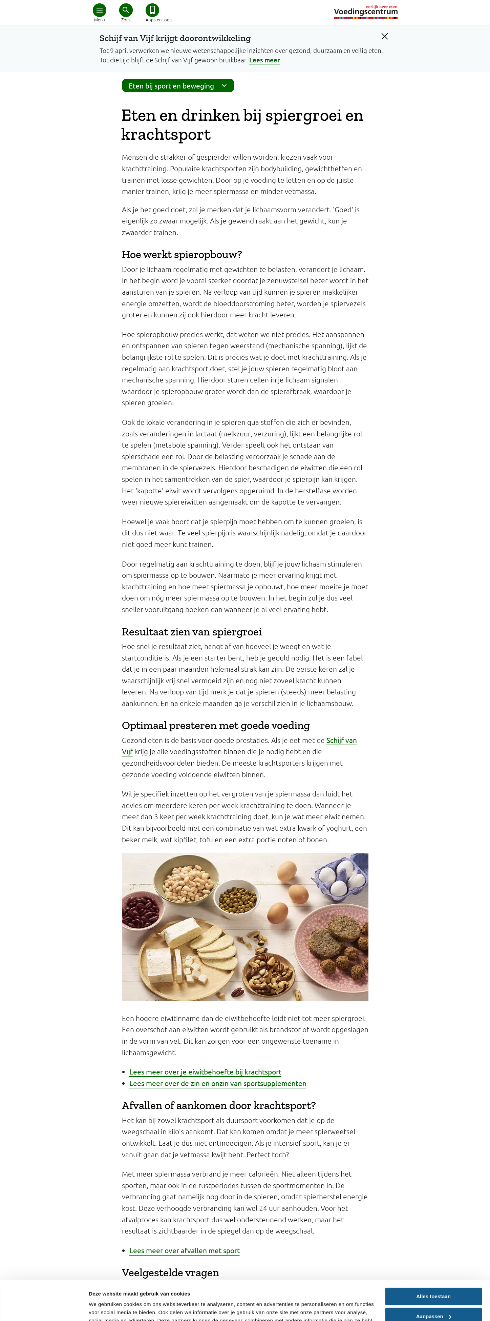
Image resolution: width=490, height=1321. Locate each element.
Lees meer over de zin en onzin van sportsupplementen (217, 1083)
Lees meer (264, 60)
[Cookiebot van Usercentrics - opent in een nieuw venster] (43, 1308)
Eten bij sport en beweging (180, 85)
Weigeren (433, 1296)
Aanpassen (433, 1276)
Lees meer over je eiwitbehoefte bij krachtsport (205, 1071)
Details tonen (105, 1307)
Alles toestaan (433, 1257)
